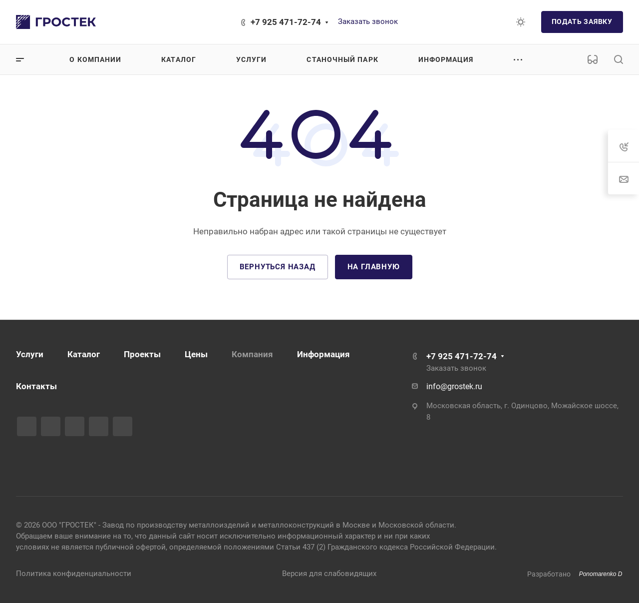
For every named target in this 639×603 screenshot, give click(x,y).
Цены (196, 354)
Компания (252, 354)
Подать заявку (582, 21)
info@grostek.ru (454, 386)
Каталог (83, 354)
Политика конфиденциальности (73, 573)
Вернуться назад (278, 266)
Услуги (29, 354)
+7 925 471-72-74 (286, 22)
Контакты (36, 386)
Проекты (142, 354)
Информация (323, 354)
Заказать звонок (368, 21)
